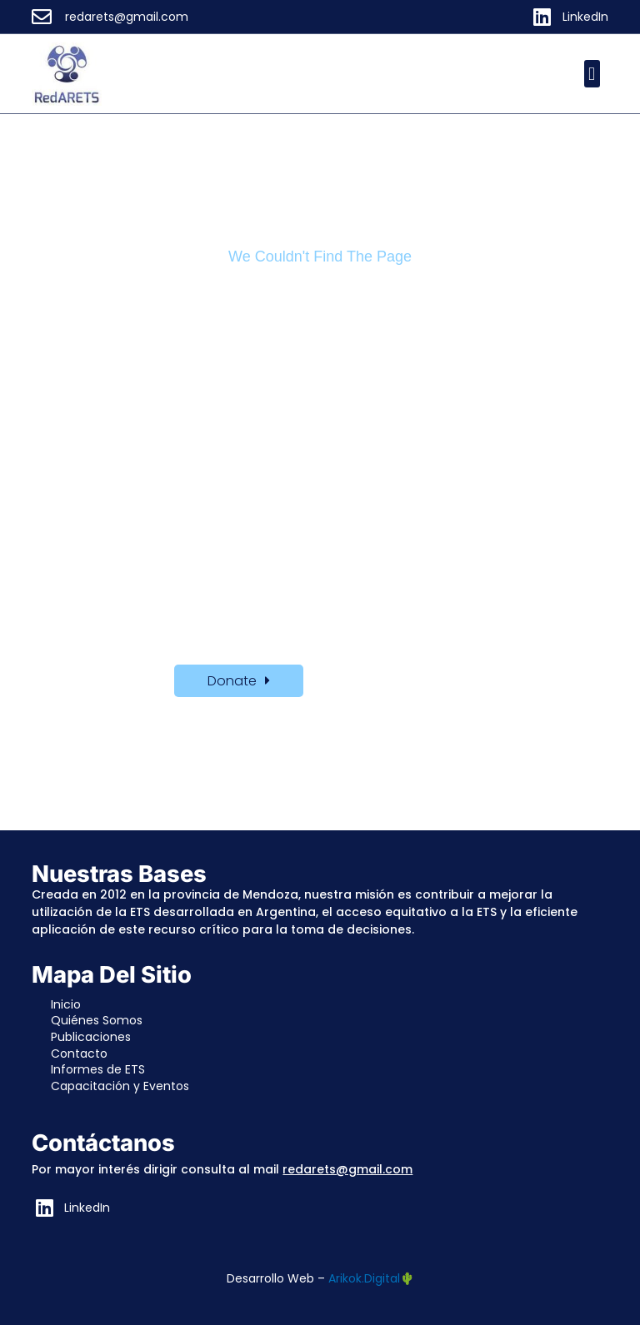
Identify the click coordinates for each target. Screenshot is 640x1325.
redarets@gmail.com (347, 1169)
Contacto (79, 1053)
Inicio (66, 1004)
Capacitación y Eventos (120, 1086)
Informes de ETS (98, 1069)
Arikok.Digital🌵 (371, 1278)
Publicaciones (91, 1037)
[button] (592, 73)
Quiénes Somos (96, 1020)
